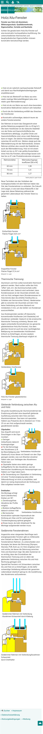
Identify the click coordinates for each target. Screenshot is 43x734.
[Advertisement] (21, 64)
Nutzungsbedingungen (10, 719)
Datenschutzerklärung (10, 715)
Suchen (5, 711)
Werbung (26, 719)
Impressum (16, 711)
